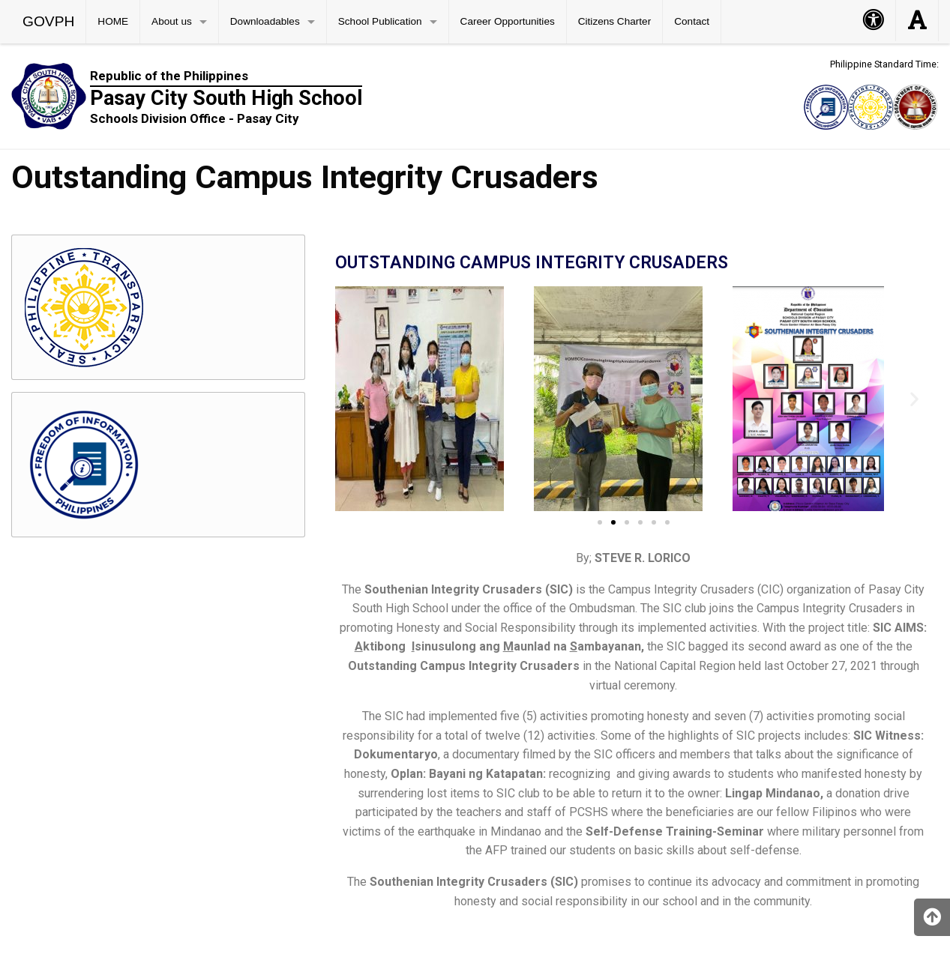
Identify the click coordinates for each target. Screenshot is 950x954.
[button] (352, 399)
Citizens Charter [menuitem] (614, 21)
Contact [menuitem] (691, 21)
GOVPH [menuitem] (48, 21)
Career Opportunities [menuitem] (507, 21)
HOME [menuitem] (112, 21)
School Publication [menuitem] (380, 21)
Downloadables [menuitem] (265, 21)
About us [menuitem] (171, 21)
